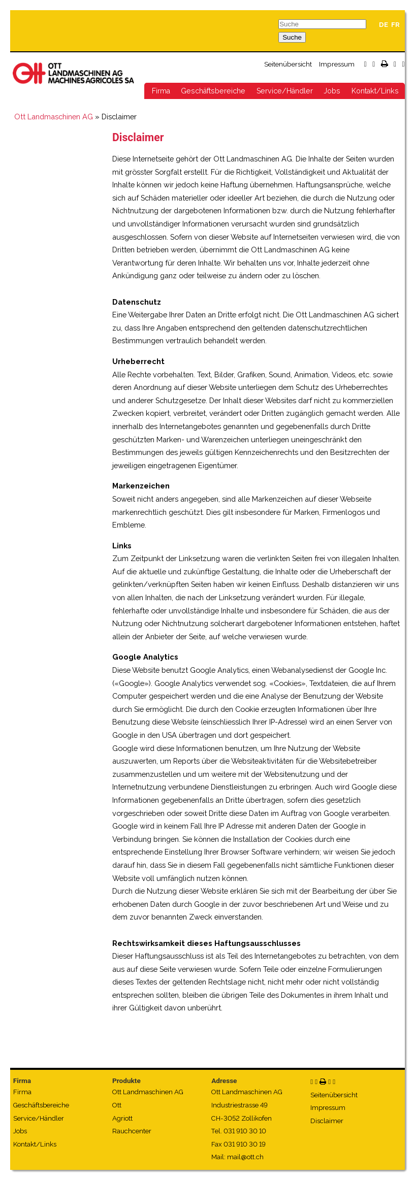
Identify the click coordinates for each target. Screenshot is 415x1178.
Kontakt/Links (375, 91)
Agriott (122, 1118)
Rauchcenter (131, 1131)
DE (383, 24)
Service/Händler (285, 91)
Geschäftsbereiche (213, 91)
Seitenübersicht (288, 64)
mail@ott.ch (245, 1157)
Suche (292, 37)
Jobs (332, 91)
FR (395, 24)
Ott (116, 1105)
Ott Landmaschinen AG (53, 116)
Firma (161, 91)
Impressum (337, 64)
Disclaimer (326, 1121)
